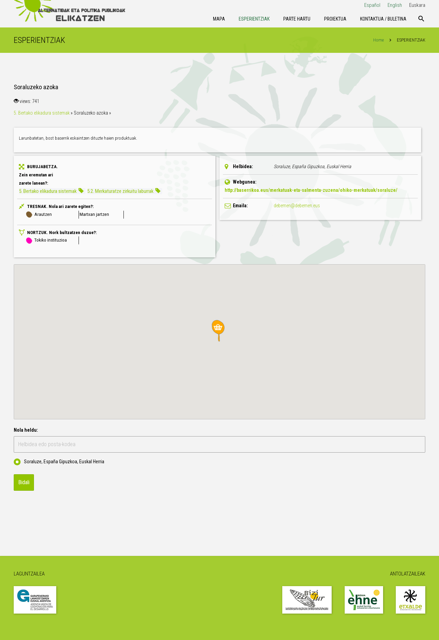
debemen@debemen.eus (297, 205)
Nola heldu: (26, 430)
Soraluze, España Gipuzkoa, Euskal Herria (59, 461)
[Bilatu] (421, 19)
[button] (219, 331)
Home (378, 40)
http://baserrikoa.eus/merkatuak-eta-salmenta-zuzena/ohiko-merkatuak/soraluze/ (311, 190)
